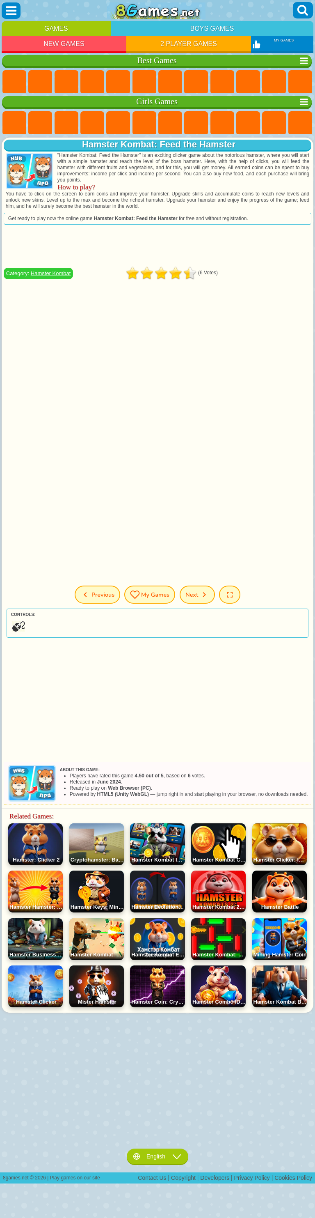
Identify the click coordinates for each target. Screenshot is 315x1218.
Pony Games (14, 123)
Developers (214, 1177)
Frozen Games (248, 123)
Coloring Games (196, 123)
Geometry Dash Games (196, 82)
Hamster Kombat (51, 273)
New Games (63, 43)
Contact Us (152, 1177)
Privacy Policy (252, 1177)
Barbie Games (92, 123)
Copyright (183, 1177)
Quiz (118, 123)
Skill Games (144, 82)
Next (197, 595)
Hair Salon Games (300, 123)
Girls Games (40, 82)
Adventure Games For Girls (170, 123)
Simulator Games (66, 82)
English (157, 1156)
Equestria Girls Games (40, 123)
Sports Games (222, 82)
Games (56, 28)
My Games (149, 595)
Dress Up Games (274, 123)
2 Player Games (188, 43)
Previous (97, 595)
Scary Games (300, 82)
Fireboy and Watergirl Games (66, 123)
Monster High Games (144, 123)
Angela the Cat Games (222, 123)
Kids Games (92, 82)
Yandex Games (170, 82)
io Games (274, 82)
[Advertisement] (157, 246)
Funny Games (248, 82)
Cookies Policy (293, 1177)
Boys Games (212, 28)
